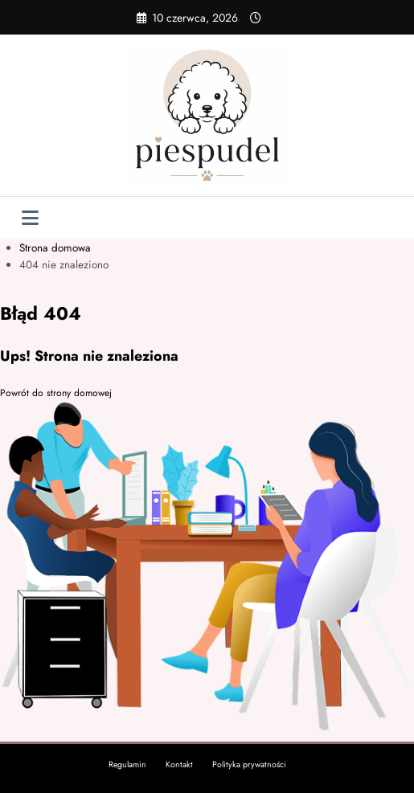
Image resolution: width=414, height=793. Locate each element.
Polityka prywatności (249, 764)
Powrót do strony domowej (56, 393)
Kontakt (179, 764)
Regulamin (127, 764)
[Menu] (30, 218)
